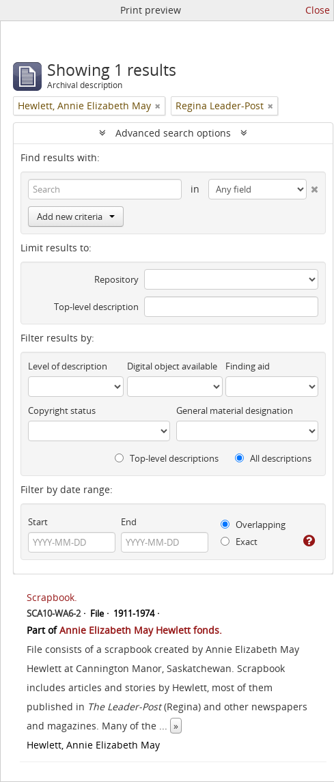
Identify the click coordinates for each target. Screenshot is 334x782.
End (129, 522)
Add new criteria (76, 216)
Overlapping (253, 524)
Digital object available (172, 366)
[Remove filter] (158, 106)
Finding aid (247, 366)
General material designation (234, 410)
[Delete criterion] (312, 186)
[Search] (105, 189)
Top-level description (96, 307)
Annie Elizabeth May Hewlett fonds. (140, 630)
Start (38, 522)
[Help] (309, 541)
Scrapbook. (52, 597)
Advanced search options (173, 132)
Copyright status (62, 410)
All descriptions (273, 458)
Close (317, 9)
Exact (239, 541)
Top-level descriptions (167, 458)
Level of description (67, 366)
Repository (116, 279)
